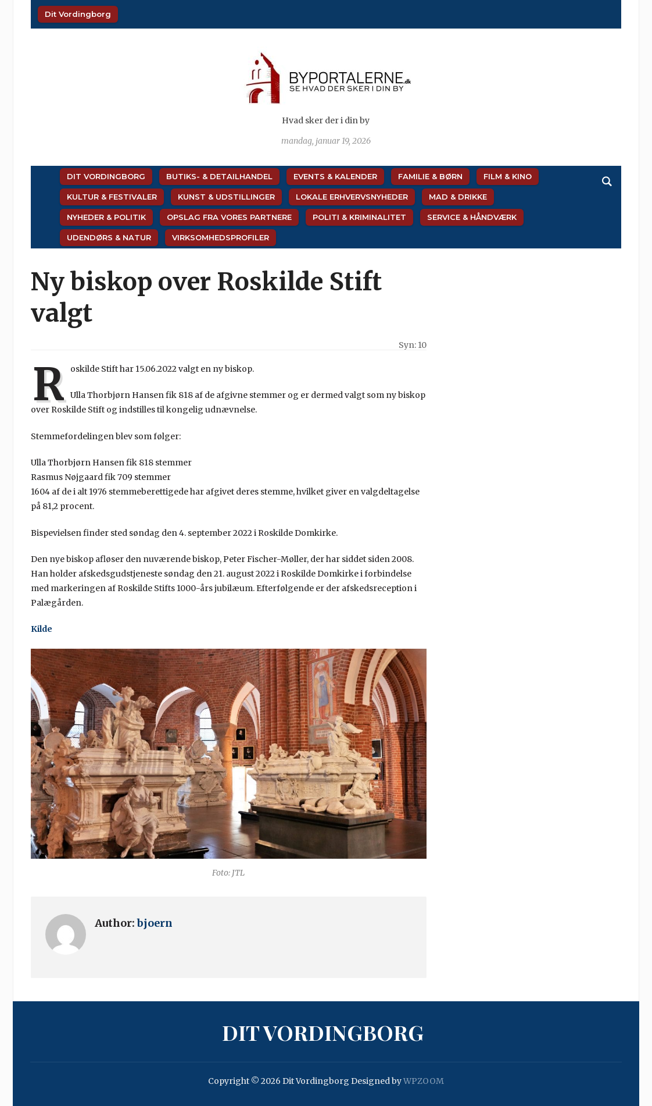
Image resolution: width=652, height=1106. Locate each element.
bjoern (155, 923)
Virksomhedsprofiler (220, 237)
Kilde (41, 629)
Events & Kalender (335, 176)
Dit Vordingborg (78, 14)
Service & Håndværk (472, 217)
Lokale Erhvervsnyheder (352, 196)
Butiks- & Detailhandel (219, 176)
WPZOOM (423, 1081)
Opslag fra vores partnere (229, 217)
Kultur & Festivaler (112, 196)
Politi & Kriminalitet (359, 217)
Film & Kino (507, 176)
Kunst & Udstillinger (226, 196)
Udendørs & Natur (109, 237)
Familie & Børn (430, 176)
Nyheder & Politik (106, 217)
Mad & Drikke (458, 196)
